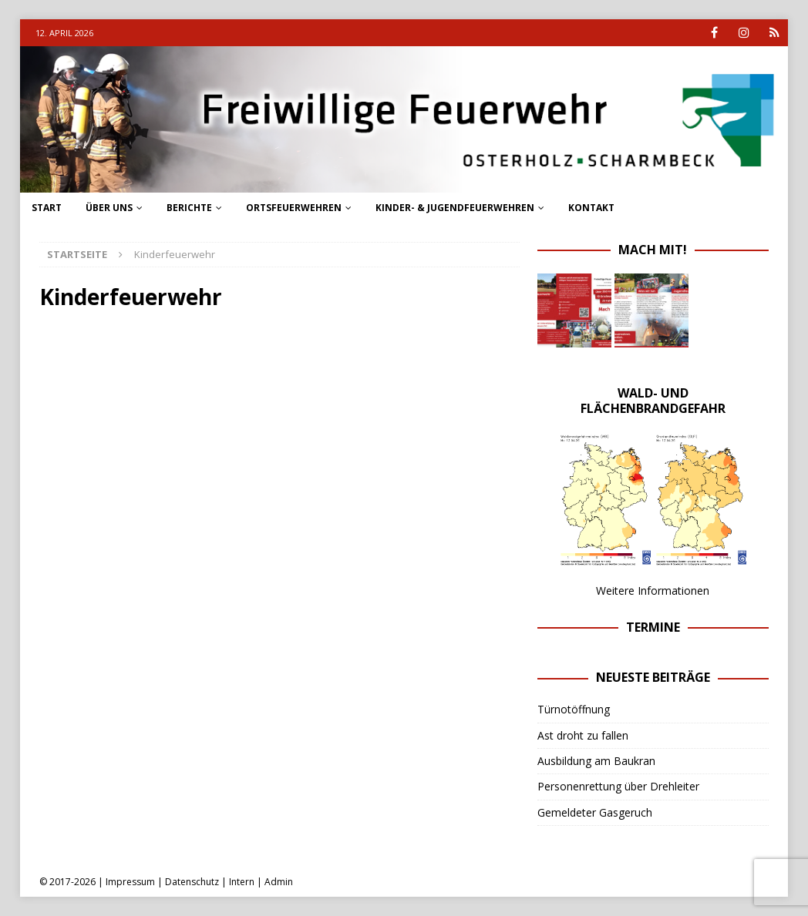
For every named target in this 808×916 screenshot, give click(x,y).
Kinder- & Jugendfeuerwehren (454, 207)
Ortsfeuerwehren (294, 207)
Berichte (189, 207)
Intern (241, 881)
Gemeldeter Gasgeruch (594, 812)
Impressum (130, 881)
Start (47, 207)
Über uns (109, 207)
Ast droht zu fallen (582, 735)
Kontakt (591, 207)
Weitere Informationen (652, 590)
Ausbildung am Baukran (596, 760)
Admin (278, 881)
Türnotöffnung (573, 709)
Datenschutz (192, 881)
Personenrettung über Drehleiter (618, 786)
